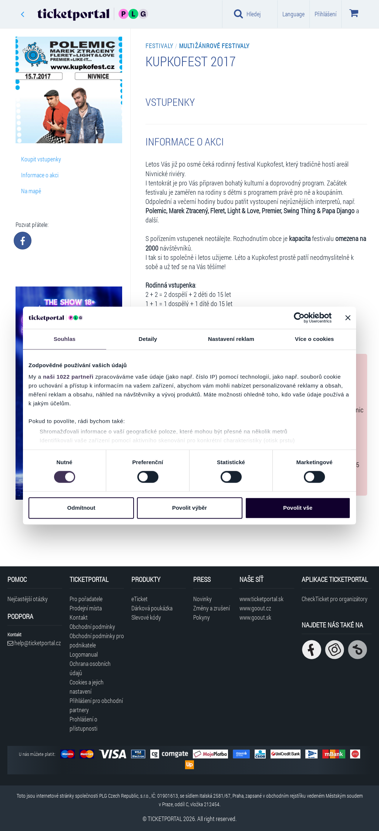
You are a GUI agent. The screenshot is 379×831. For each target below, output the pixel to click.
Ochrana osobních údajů (90, 668)
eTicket (139, 599)
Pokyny (201, 617)
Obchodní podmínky (92, 626)
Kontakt (79, 617)
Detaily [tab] (148, 339)
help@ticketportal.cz (34, 643)
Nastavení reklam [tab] (231, 339)
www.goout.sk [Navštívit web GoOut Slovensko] (255, 617)
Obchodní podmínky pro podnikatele (97, 640)
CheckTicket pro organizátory (335, 599)
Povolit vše (297, 508)
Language (293, 14)
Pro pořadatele (86, 599)
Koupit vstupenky (41, 159)
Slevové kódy (146, 617)
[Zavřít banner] (348, 317)
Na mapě (31, 191)
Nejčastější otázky (27, 599)
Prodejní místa (86, 608)
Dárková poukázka (151, 608)
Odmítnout (81, 508)
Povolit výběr (189, 508)
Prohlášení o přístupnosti (83, 723)
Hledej (247, 14)
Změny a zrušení (211, 608)
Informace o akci (39, 175)
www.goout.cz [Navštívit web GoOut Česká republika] (255, 608)
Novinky (202, 599)
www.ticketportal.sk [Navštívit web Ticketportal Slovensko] (261, 599)
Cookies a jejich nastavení (87, 686)
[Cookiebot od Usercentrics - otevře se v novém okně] (299, 317)
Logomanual (84, 654)
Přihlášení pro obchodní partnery (96, 705)
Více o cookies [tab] (314, 339)
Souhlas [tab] (65, 339)
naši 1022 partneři (68, 376)
